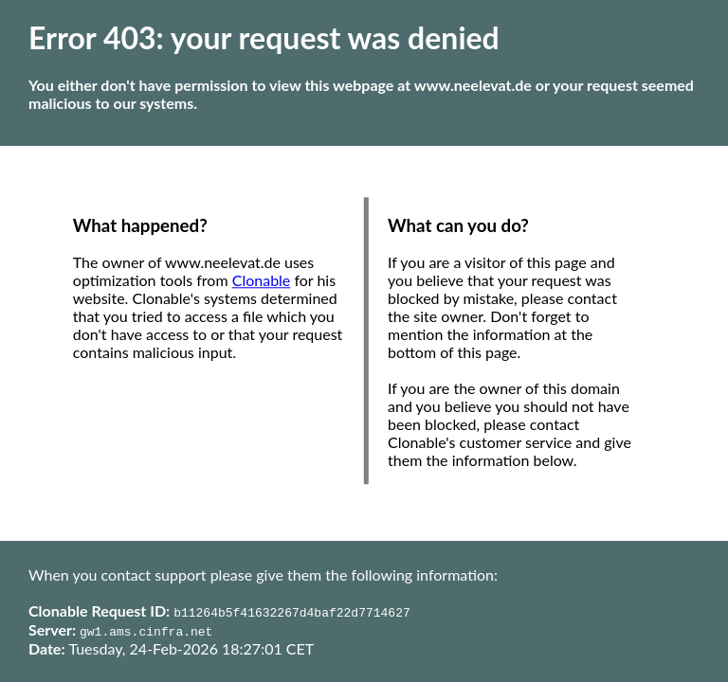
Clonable (261, 281)
